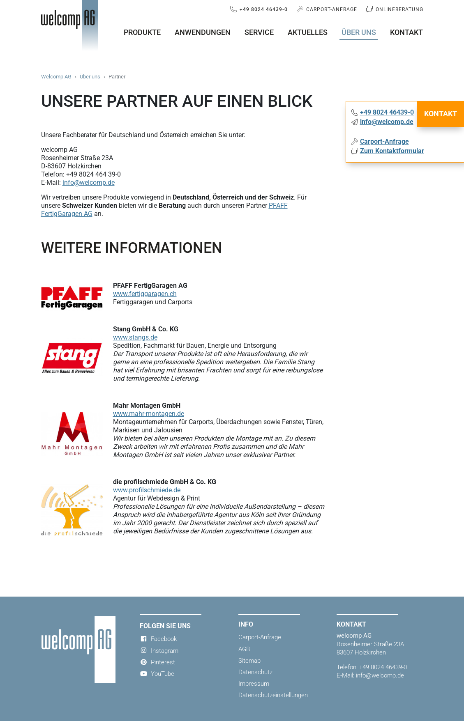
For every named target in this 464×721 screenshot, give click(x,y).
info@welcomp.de (88, 182)
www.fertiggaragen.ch (145, 294)
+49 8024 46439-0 (263, 9)
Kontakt (406, 32)
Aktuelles (308, 32)
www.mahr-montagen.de (148, 414)
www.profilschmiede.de (146, 490)
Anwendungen (203, 32)
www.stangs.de (135, 337)
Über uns (359, 32)
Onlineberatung (398, 9)
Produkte (142, 32)
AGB (244, 649)
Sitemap (249, 660)
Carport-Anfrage (331, 9)
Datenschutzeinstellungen (273, 695)
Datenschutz (255, 672)
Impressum (253, 683)
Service (259, 32)
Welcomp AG (56, 76)
